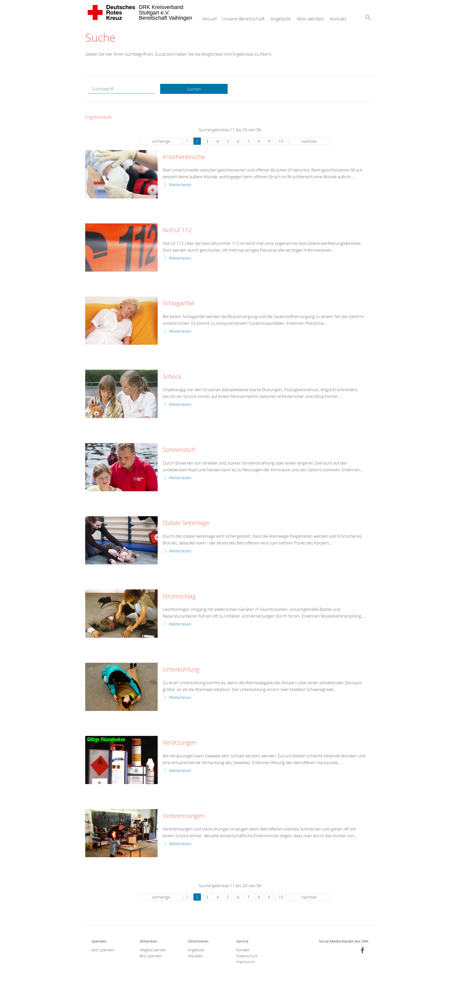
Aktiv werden (310, 19)
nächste (309, 141)
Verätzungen (180, 742)
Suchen (194, 89)
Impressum (245, 961)
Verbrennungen (184, 816)
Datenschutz (246, 956)
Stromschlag (179, 596)
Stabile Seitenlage (186, 523)
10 (280, 141)
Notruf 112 (177, 230)
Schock (172, 376)
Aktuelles (195, 956)
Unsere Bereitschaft (243, 19)
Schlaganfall (178, 303)
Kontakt (338, 19)
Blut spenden (151, 956)
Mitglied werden (153, 950)
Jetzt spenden (102, 950)
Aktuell (209, 19)
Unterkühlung (181, 669)
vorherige (161, 141)
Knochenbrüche (184, 157)
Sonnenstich (179, 450)
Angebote (280, 19)
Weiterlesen (180, 184)
